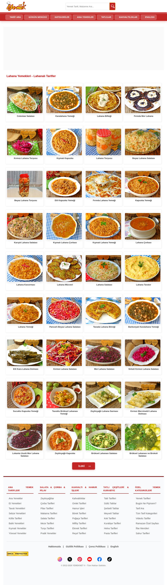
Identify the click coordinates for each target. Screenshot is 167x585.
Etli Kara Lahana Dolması (25, 369)
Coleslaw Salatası (25, 116)
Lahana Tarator (143, 284)
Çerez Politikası (97, 546)
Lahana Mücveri (65, 284)
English (114, 546)
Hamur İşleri (78, 508)
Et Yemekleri (15, 503)
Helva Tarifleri (111, 528)
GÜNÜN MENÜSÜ (38, 17)
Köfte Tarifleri (15, 518)
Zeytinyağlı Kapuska (65, 453)
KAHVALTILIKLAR (128, 17)
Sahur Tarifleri (143, 533)
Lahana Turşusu (104, 158)
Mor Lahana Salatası (104, 369)
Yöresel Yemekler (17, 533)
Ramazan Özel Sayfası (147, 523)
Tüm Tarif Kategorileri (146, 513)
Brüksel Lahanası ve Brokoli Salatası (143, 454)
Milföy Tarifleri (79, 523)
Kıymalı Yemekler (17, 528)
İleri (81, 466)
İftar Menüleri (142, 528)
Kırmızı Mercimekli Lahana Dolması (143, 412)
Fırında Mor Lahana (143, 116)
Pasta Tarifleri (111, 533)
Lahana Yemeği (25, 327)
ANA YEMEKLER (85, 17)
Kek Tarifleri (110, 518)
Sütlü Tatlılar (110, 503)
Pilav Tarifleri (47, 508)
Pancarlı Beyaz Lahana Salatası (65, 327)
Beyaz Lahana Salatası (143, 158)
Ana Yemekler (16, 498)
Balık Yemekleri (16, 523)
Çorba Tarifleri (48, 503)
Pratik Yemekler (48, 533)
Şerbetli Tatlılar (111, 508)
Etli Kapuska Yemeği (65, 200)
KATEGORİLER (62, 17)
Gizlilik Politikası (75, 546)
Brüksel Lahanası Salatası (104, 453)
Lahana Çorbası (144, 242)
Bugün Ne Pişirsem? (146, 503)
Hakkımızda (54, 546)
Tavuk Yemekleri (17, 508)
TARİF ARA (15, 17)
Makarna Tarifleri (49, 513)
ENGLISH (150, 17)
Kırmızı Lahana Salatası (65, 369)
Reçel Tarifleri (79, 533)
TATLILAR (106, 17)
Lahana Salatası (104, 284)
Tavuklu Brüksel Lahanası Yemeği (65, 412)
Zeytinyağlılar (47, 498)
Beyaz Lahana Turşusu (25, 200)
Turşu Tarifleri (47, 528)
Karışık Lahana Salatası (25, 242)
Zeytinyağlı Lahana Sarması (104, 411)
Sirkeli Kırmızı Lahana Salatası (144, 369)
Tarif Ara (140, 508)
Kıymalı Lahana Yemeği (104, 242)
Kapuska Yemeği (143, 200)
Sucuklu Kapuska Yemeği (25, 411)
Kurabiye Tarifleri (112, 523)
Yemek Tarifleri (143, 498)
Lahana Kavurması (25, 284)
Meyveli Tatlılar (111, 513)
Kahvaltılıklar (78, 498)
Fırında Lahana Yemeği (104, 200)
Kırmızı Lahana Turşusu (25, 158)
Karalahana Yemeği (65, 116)
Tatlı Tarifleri (110, 498)
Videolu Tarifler (143, 518)
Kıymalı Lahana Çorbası (65, 242)
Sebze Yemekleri (17, 513)
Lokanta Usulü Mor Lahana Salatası (25, 454)
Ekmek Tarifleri (79, 528)
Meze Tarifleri (47, 523)
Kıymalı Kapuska (65, 158)
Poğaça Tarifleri (80, 518)
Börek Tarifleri (79, 513)
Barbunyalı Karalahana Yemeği (143, 327)
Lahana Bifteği (104, 116)
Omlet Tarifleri (79, 503)
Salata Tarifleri (48, 518)
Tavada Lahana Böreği (104, 327)
